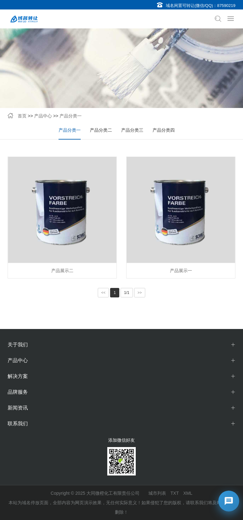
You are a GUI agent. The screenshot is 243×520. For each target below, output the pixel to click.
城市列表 (157, 493)
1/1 (126, 292)
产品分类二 (101, 130)
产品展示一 (181, 270)
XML (187, 493)
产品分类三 (132, 130)
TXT (175, 493)
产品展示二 (62, 270)
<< (103, 292)
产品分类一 (70, 115)
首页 (22, 115)
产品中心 (43, 115)
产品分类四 (164, 130)
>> (140, 292)
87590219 (226, 5)
